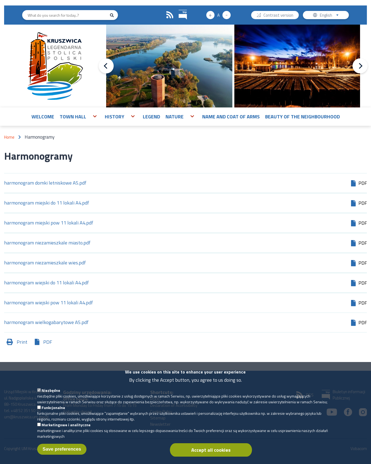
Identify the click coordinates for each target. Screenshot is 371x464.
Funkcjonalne (53, 413)
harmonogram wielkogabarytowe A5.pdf (46, 322)
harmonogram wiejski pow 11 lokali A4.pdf (48, 303)
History (114, 116)
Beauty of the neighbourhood (302, 116)
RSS (169, 15)
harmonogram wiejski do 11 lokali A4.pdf (46, 283)
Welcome (42, 116)
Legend (151, 116)
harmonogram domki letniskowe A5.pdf (45, 183)
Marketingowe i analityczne (66, 430)
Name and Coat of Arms (231, 116)
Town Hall (73, 116)
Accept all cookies (211, 455)
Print (22, 342)
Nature (175, 116)
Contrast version (278, 15)
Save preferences (62, 454)
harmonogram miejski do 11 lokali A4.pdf (46, 203)
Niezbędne (51, 396)
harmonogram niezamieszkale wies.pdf (45, 263)
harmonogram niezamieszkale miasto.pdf (47, 243)
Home (9, 137)
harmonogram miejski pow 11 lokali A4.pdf (48, 223)
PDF (47, 342)
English (331, 15)
